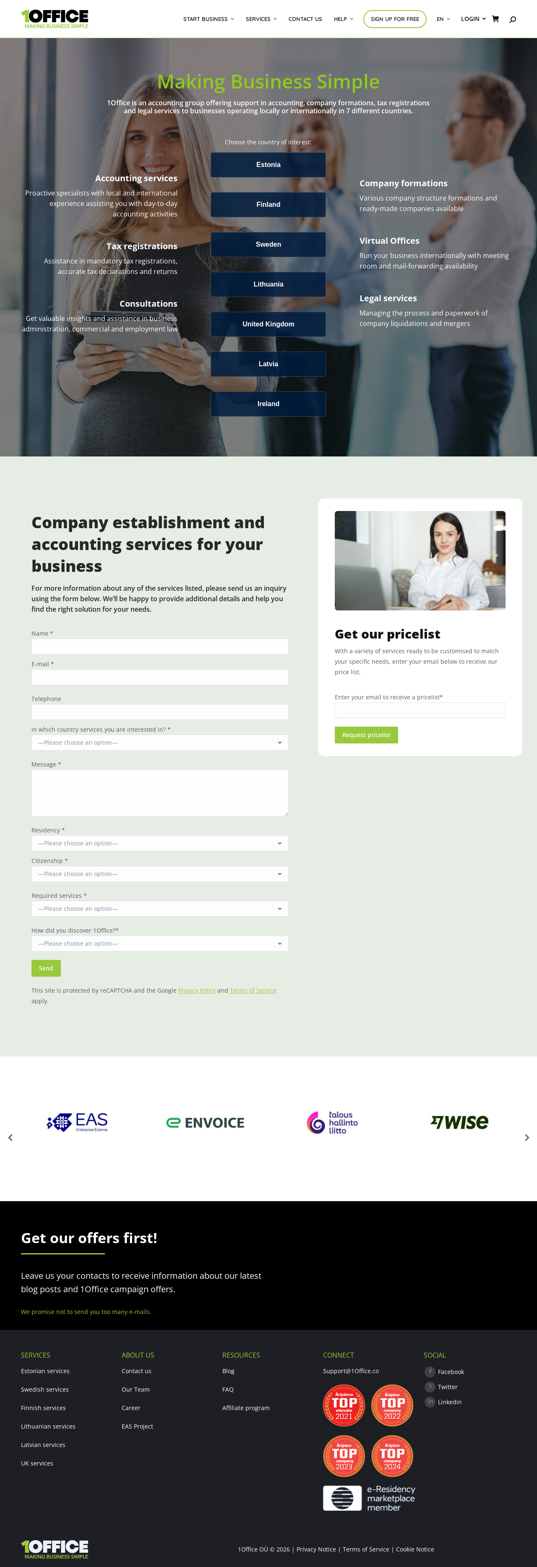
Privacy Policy (197, 990)
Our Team (136, 1389)
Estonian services (45, 1371)
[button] (10, 1137)
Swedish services (45, 1389)
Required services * (59, 896)
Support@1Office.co (351, 1371)
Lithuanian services (48, 1426)
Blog (228, 1371)
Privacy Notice (316, 1549)
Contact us (136, 1371)
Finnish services (43, 1408)
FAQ (228, 1389)
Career (131, 1408)
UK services (37, 1463)
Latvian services (43, 1445)
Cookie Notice (415, 1549)
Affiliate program (246, 1408)
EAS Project (137, 1426)
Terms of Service (253, 990)
